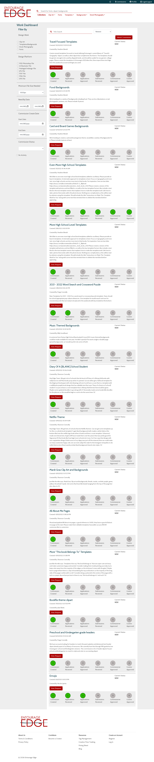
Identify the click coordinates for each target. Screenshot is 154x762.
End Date (21, 130)
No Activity (22, 155)
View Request (56, 67)
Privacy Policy (23, 742)
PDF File (22, 74)
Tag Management (85, 739)
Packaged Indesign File (27, 68)
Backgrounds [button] (81, 15)
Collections (41, 15)
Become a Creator (55, 739)
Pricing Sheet (83, 745)
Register (112, 739)
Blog (80, 749)
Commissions (120, 2)
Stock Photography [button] (97, 15)
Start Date (22, 119)
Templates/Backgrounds (28, 44)
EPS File (22, 79)
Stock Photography (26, 47)
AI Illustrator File (25, 66)
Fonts (21, 49)
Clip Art (22, 42)
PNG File (22, 76)
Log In (111, 742)
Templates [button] (69, 15)
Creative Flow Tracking (87, 742)
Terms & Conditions (25, 739)
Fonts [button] (60, 15)
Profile (133, 2)
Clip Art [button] (51, 15)
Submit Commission (124, 37)
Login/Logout (146, 2)
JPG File (22, 71)
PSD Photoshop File (26, 63)
